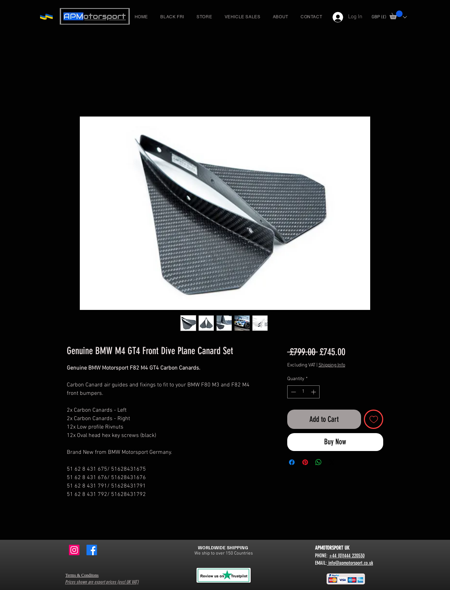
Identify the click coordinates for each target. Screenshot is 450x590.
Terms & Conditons (82, 575)
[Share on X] (332, 462)
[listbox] (389, 17)
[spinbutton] (303, 392)
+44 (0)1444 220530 (347, 555)
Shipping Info (332, 365)
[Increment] (314, 392)
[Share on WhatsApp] (318, 462)
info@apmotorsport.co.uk (350, 563)
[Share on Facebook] (292, 462)
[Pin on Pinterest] (305, 462)
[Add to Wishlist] (373, 419)
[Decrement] (292, 392)
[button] (396, 15)
